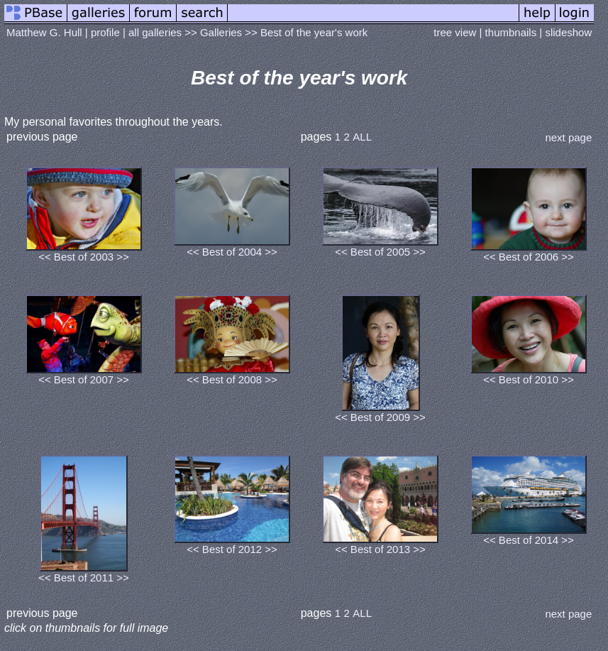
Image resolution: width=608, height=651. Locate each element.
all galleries (155, 32)
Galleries (221, 32)
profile (105, 32)
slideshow (568, 32)
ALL (362, 137)
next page (568, 137)
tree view (454, 32)
